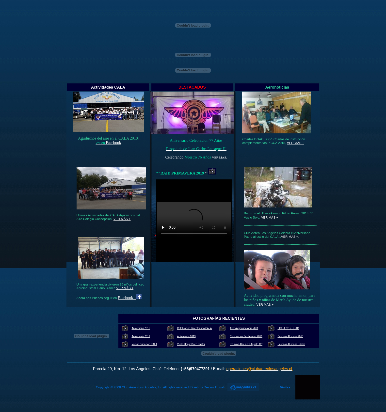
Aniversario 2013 (186, 336)
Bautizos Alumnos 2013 (291, 336)
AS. (224, 157)
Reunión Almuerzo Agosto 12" (246, 344)
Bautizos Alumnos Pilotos (291, 344)
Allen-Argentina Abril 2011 (244, 328)
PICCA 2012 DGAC (288, 328)
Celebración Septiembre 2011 (246, 336)
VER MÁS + (295, 143)
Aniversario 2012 (141, 328)
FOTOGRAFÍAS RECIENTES (219, 318)
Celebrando (174, 157)
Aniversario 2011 (141, 336)
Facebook (113, 143)
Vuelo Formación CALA (144, 344)
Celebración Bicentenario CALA (194, 328)
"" (206, 173)
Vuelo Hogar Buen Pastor (191, 344)
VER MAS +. (290, 236)
